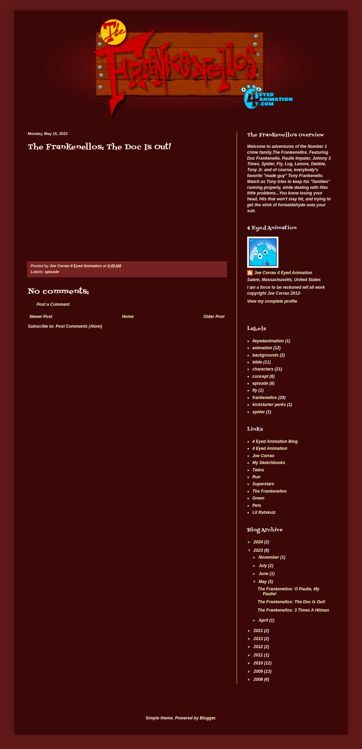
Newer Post (41, 316)
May (263, 581)
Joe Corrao (263, 455)
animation (262, 347)
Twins (258, 470)
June (264, 573)
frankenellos (264, 397)
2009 (259, 671)
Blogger (207, 718)
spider (258, 411)
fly (254, 390)
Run (256, 477)
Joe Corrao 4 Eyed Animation (283, 272)
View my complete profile (272, 301)
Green (258, 498)
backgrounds (265, 355)
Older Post (214, 316)
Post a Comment (53, 304)
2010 (259, 663)
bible (257, 362)
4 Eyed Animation (269, 448)
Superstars (263, 483)
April (264, 620)
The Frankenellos (269, 491)
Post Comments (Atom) (79, 326)
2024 (259, 542)
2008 (259, 679)
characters (263, 369)
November (269, 557)
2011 (259, 655)
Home (128, 316)
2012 (259, 646)
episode (52, 272)
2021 (259, 630)
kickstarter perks (269, 404)
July (263, 565)
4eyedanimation (268, 340)
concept (260, 376)
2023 (259, 550)
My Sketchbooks (268, 462)
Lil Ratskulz (264, 512)
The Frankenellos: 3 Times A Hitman (293, 610)
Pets (256, 505)
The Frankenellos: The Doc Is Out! (291, 601)
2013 (259, 638)
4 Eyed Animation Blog (275, 441)
